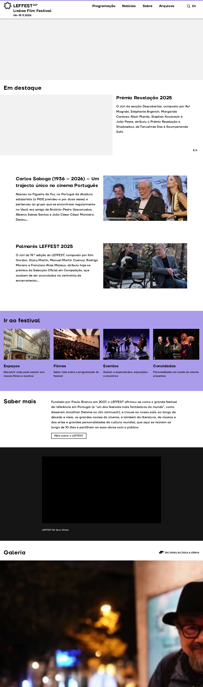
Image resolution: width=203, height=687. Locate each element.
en (194, 6)
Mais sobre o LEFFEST (68, 436)
